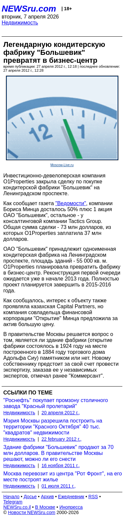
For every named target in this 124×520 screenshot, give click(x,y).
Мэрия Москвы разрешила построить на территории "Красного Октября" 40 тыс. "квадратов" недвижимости (52, 426)
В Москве (45, 507)
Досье (30, 496)
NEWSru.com (29, 9)
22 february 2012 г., (62, 439)
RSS (93, 496)
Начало (11, 496)
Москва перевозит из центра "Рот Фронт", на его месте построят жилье (62, 476)
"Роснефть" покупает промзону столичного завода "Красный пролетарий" (55, 403)
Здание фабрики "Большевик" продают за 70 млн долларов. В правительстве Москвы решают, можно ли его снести (58, 453)
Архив (47, 496)
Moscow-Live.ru (61, 165)
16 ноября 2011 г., (61, 465)
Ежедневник (71, 496)
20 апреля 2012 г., (61, 412)
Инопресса (71, 507)
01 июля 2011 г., (59, 486)
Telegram (12, 501)
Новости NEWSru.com (31, 512)
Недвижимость (20, 22)
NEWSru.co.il (17, 507)
